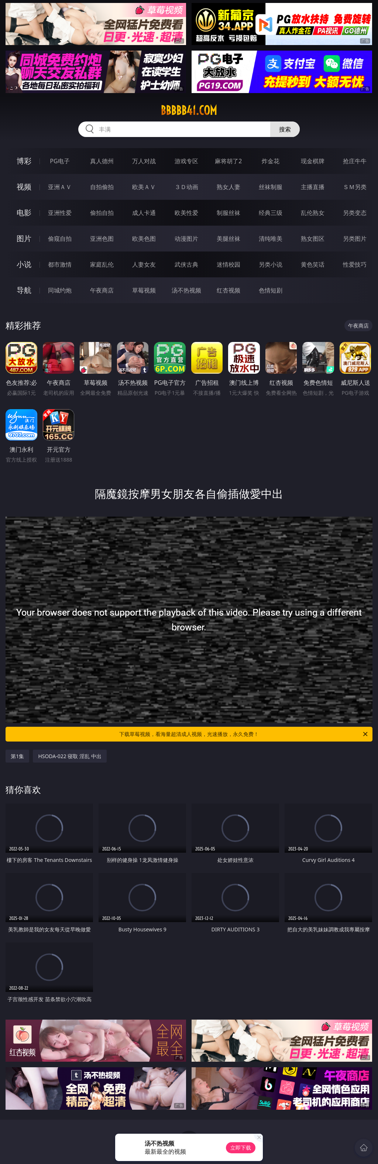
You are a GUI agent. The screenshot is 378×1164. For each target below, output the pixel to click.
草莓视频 (144, 290)
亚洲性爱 (60, 213)
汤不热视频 (186, 290)
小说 (24, 264)
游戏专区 (186, 161)
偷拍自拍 (102, 213)
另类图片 (355, 238)
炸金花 (270, 161)
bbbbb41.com (189, 110)
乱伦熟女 (312, 213)
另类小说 (270, 264)
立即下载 (240, 1147)
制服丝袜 (228, 213)
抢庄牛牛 (355, 161)
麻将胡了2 (228, 161)
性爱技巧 (355, 264)
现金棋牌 (312, 161)
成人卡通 (144, 213)
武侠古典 (186, 264)
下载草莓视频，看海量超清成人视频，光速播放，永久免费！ (244, 734)
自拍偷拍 (102, 187)
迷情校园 (228, 264)
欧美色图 (144, 238)
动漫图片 (186, 238)
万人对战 (144, 161)
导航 (24, 290)
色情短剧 (270, 290)
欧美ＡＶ (144, 187)
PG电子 (59, 161)
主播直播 (312, 187)
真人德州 (102, 161)
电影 (24, 213)
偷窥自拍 (60, 238)
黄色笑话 (312, 264)
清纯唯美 (270, 238)
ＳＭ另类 (355, 187)
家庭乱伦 (102, 264)
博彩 (24, 161)
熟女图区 (312, 238)
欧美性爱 (186, 213)
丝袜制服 (270, 187)
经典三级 (270, 213)
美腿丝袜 (228, 238)
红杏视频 (228, 290)
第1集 (17, 756)
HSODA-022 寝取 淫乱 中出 (69, 756)
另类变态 (355, 213)
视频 (24, 187)
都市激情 (60, 264)
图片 (24, 238)
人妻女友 (144, 264)
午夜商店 (102, 290)
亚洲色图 (102, 238)
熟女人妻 (228, 187)
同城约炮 (60, 290)
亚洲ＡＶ (60, 187)
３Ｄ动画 (186, 187)
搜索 (285, 129)
